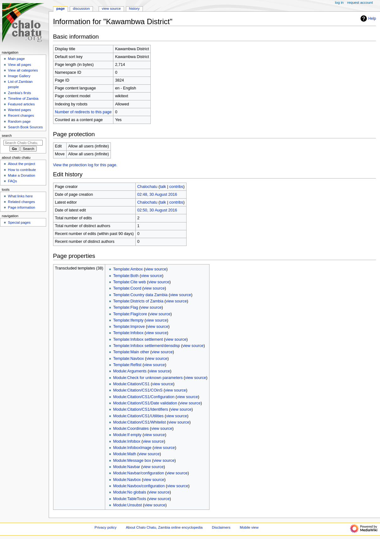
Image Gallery (19, 76)
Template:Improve (129, 326)
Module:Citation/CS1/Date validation (145, 403)
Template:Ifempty (128, 320)
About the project (21, 164)
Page (60, 8)
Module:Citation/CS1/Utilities (138, 416)
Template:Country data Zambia (140, 295)
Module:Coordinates (131, 428)
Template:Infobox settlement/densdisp (146, 346)
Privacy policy (106, 527)
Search (7, 135)
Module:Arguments (130, 371)
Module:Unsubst (127, 505)
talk (163, 186)
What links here (20, 196)
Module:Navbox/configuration (139, 486)
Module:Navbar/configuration (138, 473)
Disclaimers (221, 527)
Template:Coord (127, 288)
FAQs (12, 181)
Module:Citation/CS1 (131, 384)
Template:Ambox (128, 269)
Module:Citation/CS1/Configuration (143, 397)
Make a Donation (21, 175)
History (134, 8)
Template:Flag (125, 307)
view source (155, 269)
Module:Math (124, 454)
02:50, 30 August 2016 (157, 210)
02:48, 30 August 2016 (157, 194)
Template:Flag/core (130, 314)
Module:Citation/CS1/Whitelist (139, 422)
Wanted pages (19, 110)
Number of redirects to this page (83, 112)
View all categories (23, 70)
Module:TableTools (129, 499)
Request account (360, 2)
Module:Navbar (126, 467)
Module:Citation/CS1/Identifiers (140, 409)
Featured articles (21, 104)
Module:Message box (132, 460)
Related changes (21, 202)
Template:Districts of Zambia (138, 301)
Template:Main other (131, 352)
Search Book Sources (25, 127)
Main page (16, 59)
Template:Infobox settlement (138, 339)
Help (367, 18)
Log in (339, 2)
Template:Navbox (128, 358)
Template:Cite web (129, 282)
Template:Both (125, 276)
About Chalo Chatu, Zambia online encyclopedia (164, 527)
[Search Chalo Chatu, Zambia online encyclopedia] (23, 143)
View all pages (19, 65)
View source (111, 8)
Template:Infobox (128, 333)
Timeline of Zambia (23, 98)
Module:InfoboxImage (132, 448)
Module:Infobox (126, 441)
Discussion (81, 8)
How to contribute (22, 170)
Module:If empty (127, 435)
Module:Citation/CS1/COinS (137, 390)
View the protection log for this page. (85, 165)
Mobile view (249, 527)
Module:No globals (129, 492)
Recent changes (21, 115)
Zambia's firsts (19, 93)
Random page (19, 121)
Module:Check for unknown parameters (147, 378)
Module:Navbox (127, 480)
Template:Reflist (127, 365)
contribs (176, 186)
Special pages (19, 222)
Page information (21, 207)
